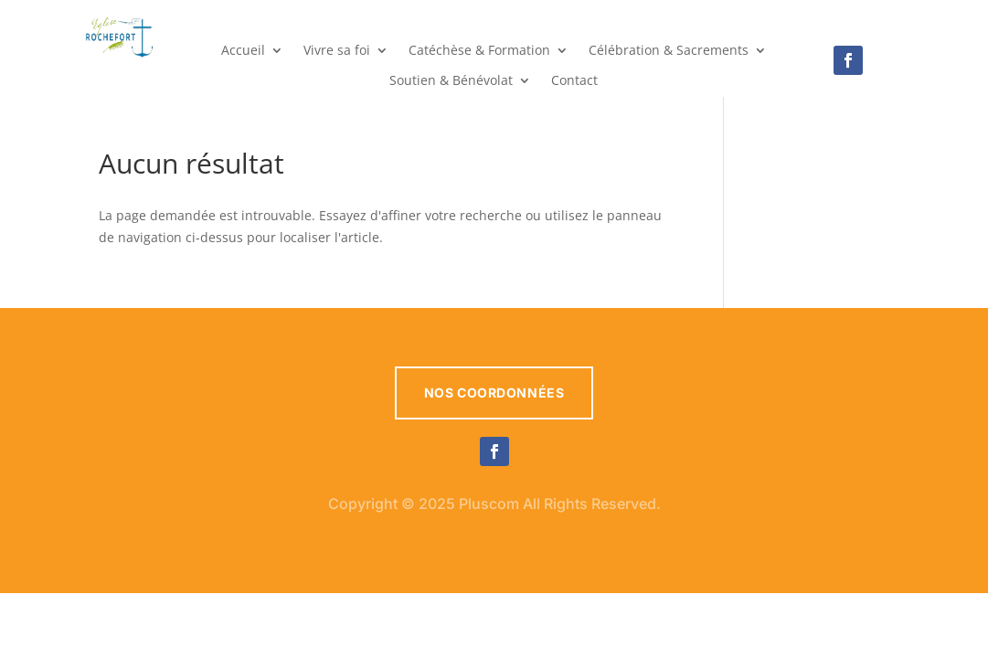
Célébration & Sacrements (669, 51)
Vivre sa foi (336, 51)
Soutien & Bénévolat (451, 81)
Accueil (243, 51)
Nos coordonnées (494, 392)
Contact (574, 81)
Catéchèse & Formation (479, 51)
